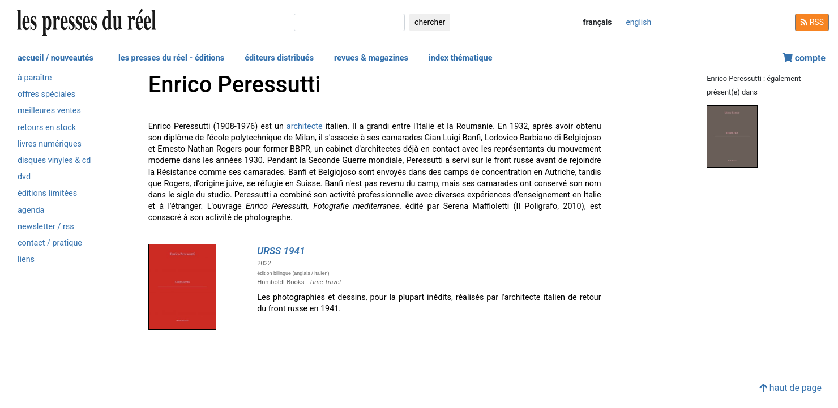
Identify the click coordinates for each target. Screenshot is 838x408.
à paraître (35, 78)
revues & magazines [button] (371, 58)
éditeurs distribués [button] (279, 58)
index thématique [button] (461, 58)
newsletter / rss (46, 226)
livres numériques (50, 144)
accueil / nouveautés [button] (55, 58)
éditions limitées (47, 193)
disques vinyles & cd (54, 160)
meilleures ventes (49, 110)
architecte (305, 126)
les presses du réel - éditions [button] (171, 58)
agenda (31, 210)
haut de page (790, 388)
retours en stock (47, 127)
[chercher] (349, 22)
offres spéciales (46, 94)
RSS (812, 22)
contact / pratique (50, 243)
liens (26, 259)
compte (804, 58)
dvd (24, 177)
